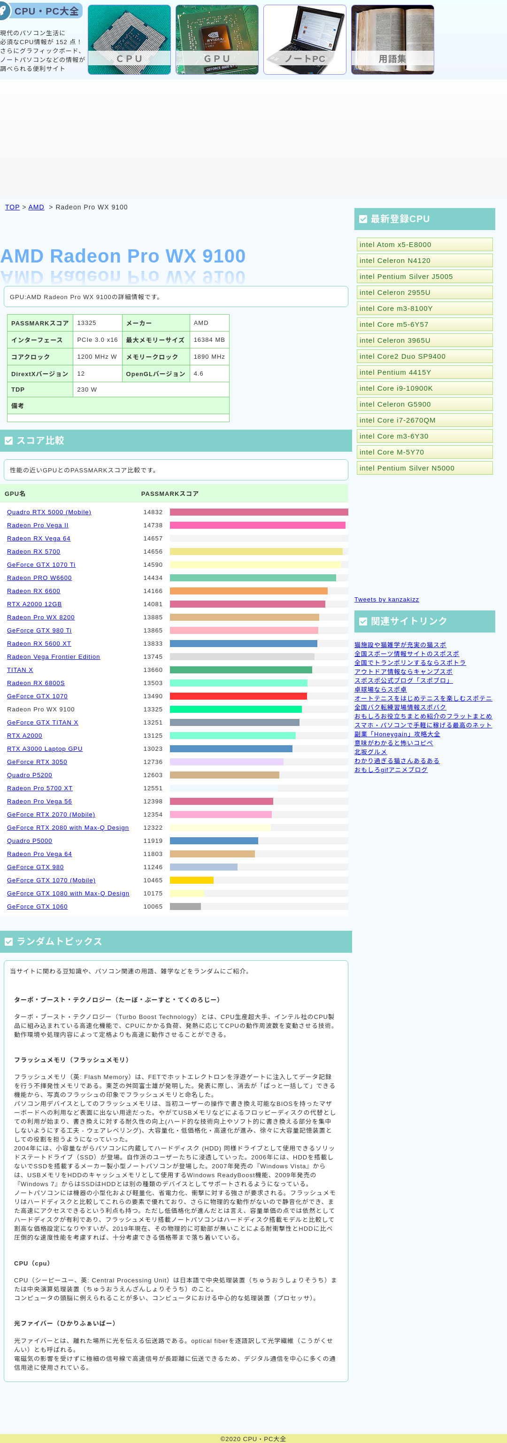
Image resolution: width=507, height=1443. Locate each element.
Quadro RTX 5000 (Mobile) (49, 512)
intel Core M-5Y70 (392, 452)
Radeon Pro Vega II (38, 525)
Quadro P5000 (30, 840)
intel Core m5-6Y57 (394, 324)
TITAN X (20, 669)
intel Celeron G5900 (395, 404)
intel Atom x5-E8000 (395, 244)
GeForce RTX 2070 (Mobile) (51, 814)
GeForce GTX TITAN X (42, 722)
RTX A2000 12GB (34, 604)
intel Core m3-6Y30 (394, 436)
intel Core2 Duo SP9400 (403, 356)
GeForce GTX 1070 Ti (41, 564)
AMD (36, 207)
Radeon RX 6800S (36, 683)
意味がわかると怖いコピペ (393, 743)
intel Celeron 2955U (395, 292)
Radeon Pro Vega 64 (39, 853)
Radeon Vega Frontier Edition (53, 656)
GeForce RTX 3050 (37, 761)
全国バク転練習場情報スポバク (400, 707)
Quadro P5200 (30, 775)
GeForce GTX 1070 (37, 696)
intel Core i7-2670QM (398, 420)
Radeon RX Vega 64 (39, 538)
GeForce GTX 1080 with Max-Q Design (68, 893)
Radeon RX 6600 (34, 590)
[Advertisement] (253, 138)
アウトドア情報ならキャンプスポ (403, 671)
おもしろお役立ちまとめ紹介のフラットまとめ (423, 716)
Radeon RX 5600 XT (39, 643)
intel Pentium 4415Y (395, 372)
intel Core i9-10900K (396, 388)
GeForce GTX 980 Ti (39, 630)
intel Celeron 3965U (395, 340)
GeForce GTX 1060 (37, 906)
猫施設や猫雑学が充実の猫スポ (400, 644)
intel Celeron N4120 (395, 260)
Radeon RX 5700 (34, 551)
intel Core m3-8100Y (396, 308)
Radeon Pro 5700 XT (40, 788)
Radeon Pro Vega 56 (39, 801)
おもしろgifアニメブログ (391, 769)
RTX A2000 (24, 735)
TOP (12, 207)
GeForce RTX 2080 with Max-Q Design (68, 827)
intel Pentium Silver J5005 (406, 276)
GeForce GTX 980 (35, 867)
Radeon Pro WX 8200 (41, 617)
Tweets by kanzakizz (386, 599)
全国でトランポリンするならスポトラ (410, 662)
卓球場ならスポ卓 (380, 689)
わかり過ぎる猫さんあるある (397, 760)
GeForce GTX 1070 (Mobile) (51, 880)
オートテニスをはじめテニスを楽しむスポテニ (423, 698)
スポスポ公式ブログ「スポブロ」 (403, 680)
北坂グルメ (370, 752)
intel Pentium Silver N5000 (407, 468)
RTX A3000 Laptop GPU (45, 748)
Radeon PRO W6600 (39, 577)
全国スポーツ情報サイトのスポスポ (407, 653)
